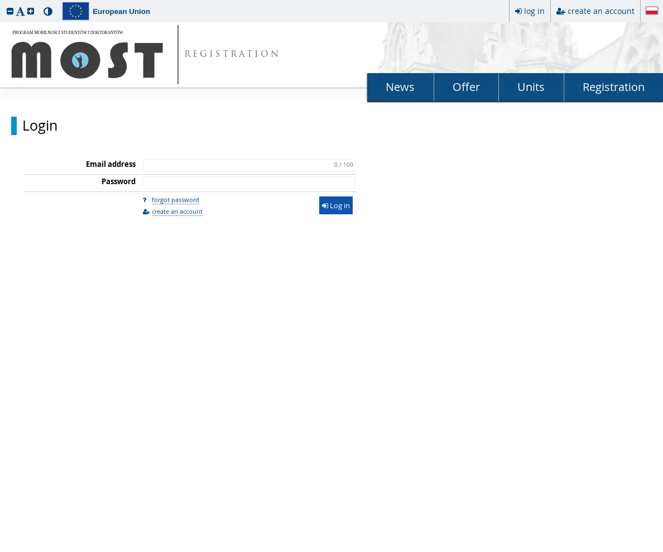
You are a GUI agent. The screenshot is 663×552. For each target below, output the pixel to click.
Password (119, 181)
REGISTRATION (232, 55)
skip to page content (3, 3)
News (400, 86)
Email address (111, 164)
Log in (336, 205)
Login (39, 126)
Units (531, 86)
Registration (614, 86)
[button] (10, 11)
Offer (466, 86)
